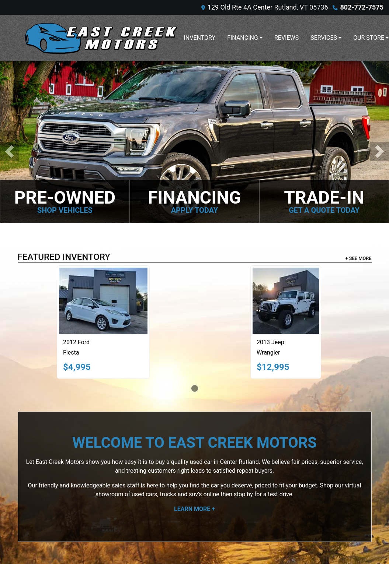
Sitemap (204, 542)
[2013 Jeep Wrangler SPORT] (288, 148)
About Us (273, 459)
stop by (243, 341)
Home (269, 450)
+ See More (358, 105)
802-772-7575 (361, 7)
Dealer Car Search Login (147, 542)
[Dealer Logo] (100, 38)
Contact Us (275, 468)
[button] (9, 75)
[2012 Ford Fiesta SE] (106, 148)
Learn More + (194, 355)
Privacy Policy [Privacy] (279, 476)
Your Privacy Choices (237, 542)
